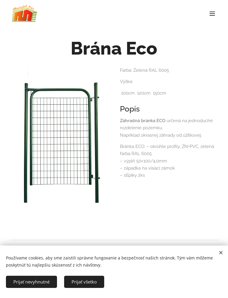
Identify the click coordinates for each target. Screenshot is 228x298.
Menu (212, 13)
